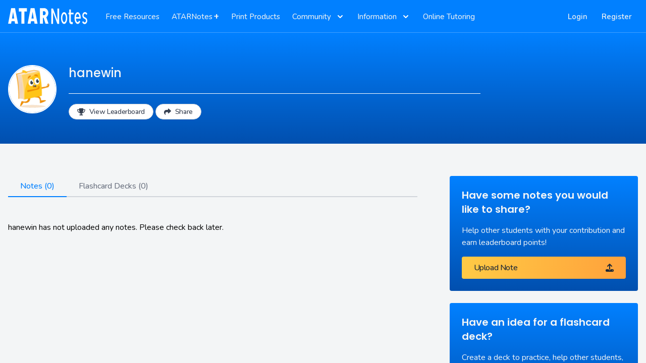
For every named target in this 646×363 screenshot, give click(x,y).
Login (577, 17)
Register (617, 17)
